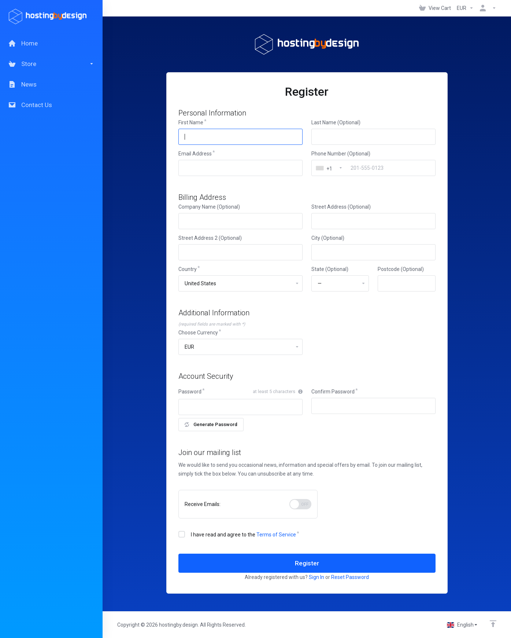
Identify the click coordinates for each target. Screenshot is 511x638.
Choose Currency (198, 333)
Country (187, 269)
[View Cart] (435, 8)
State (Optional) (329, 269)
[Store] (51, 64)
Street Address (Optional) (341, 207)
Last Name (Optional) (335, 122)
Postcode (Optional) (401, 269)
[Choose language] (462, 624)
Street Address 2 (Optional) (210, 238)
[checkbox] (181, 534)
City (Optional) (327, 238)
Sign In (316, 577)
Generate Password (211, 424)
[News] (51, 84)
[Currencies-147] (465, 8)
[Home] (51, 43)
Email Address (195, 154)
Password (189, 392)
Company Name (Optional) (209, 207)
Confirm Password (333, 392)
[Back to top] (493, 623)
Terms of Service (276, 535)
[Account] (486, 8)
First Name (190, 122)
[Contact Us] (51, 105)
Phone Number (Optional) (340, 154)
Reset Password (350, 577)
